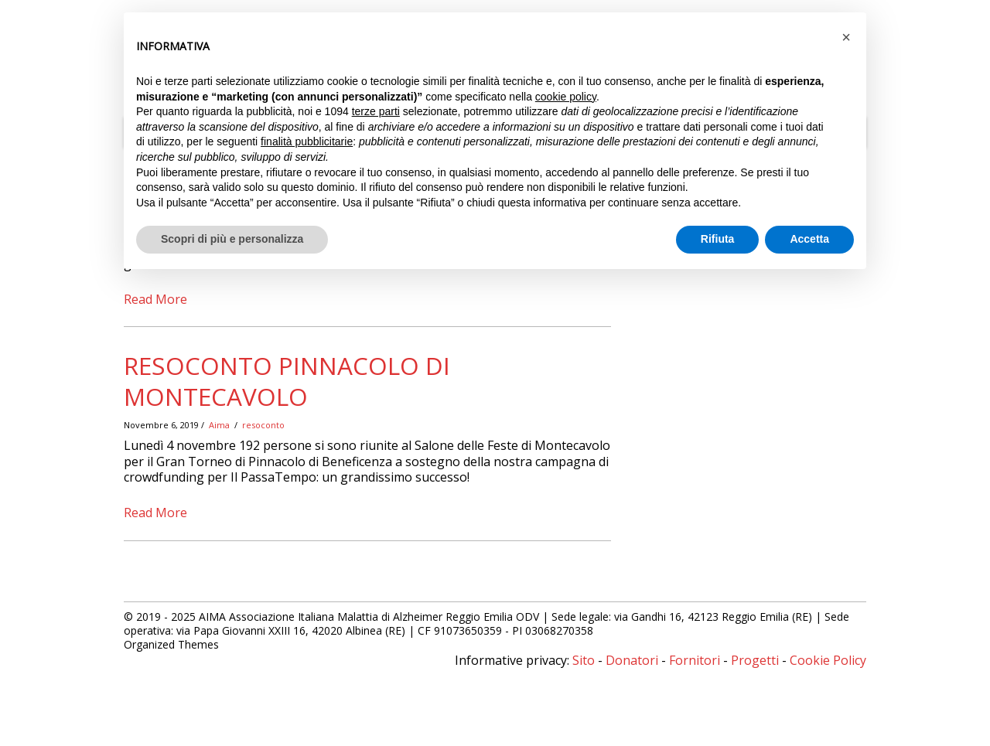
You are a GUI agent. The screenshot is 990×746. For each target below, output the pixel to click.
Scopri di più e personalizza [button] (232, 239)
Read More (155, 299)
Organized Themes (171, 644)
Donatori (632, 660)
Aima (219, 425)
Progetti (755, 660)
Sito (583, 660)
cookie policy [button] (565, 96)
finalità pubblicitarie (307, 141)
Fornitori (694, 660)
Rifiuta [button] (718, 239)
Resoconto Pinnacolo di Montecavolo (287, 381)
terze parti (376, 111)
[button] (846, 37)
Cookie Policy (828, 660)
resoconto (263, 425)
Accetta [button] (809, 239)
